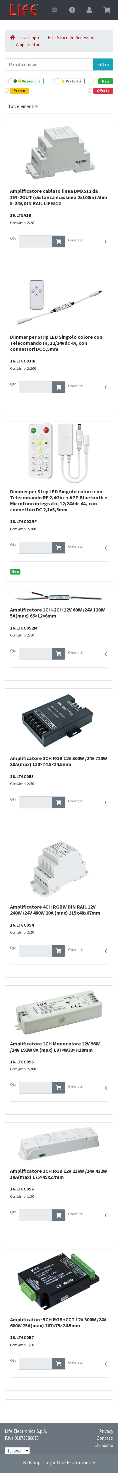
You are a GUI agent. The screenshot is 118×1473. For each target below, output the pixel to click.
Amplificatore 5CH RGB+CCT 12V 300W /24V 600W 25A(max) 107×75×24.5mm (58, 1322)
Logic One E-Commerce (69, 1462)
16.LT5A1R (20, 215)
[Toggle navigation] (55, 10)
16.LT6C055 (22, 1062)
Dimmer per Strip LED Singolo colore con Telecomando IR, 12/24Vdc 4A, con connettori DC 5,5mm (56, 343)
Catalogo (30, 37)
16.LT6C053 (22, 776)
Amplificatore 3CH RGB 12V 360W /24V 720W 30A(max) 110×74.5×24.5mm (58, 761)
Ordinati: (75, 240)
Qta (13, 238)
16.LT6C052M (23, 628)
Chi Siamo (103, 1445)
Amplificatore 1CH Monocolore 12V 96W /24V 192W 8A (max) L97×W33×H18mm (55, 1046)
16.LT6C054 (22, 925)
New (15, 571)
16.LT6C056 (22, 1189)
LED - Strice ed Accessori (69, 37)
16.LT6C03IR (23, 361)
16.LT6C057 (22, 1337)
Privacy (106, 1431)
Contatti (105, 1438)
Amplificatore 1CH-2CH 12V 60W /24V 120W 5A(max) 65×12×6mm (57, 612)
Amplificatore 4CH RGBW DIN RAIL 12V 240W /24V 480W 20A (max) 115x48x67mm (55, 910)
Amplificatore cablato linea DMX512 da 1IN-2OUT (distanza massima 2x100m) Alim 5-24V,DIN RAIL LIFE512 (58, 197)
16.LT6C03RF (23, 521)
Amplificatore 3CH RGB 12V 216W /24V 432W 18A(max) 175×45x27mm (58, 1174)
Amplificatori (28, 44)
